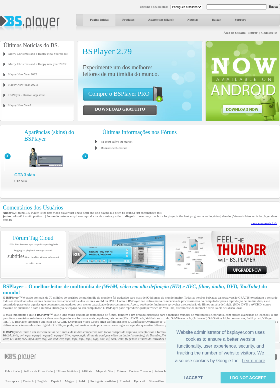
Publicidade (12, 371)
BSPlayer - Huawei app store (26, 95)
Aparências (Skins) (161, 19)
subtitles (16, 256)
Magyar (70, 381)
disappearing (46, 244)
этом (38, 263)
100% (12, 244)
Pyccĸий (139, 381)
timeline (35, 257)
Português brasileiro (103, 381)
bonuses (24, 244)
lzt (24, 250)
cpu (31, 244)
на (27, 263)
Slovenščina (156, 381)
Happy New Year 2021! (23, 84)
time (27, 257)
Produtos (128, 19)
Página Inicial (99, 19)
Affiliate (87, 371)
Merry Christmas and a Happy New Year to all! (38, 53)
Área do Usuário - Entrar (240, 32)
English (42, 381)
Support (240, 19)
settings (40, 250)
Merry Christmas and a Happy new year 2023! (37, 64)
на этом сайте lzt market (116, 141)
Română (125, 381)
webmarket (53, 257)
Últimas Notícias (67, 371)
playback (30, 250)
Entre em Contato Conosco (134, 371)
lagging (18, 250)
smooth (48, 250)
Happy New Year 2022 (22, 74)
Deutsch (28, 381)
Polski (83, 381)
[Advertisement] (235, 154)
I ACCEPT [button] (193, 377)
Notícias (192, 19)
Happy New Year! (19, 105)
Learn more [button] (253, 360)
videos (43, 257)
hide (55, 244)
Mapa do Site (104, 371)
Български (12, 381)
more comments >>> (264, 223)
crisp (36, 244)
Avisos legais (163, 371)
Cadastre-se (269, 32)
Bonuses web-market (114, 148)
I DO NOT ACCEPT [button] (248, 377)
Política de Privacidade (38, 371)
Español (56, 381)
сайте (32, 263)
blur (17, 244)
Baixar (216, 19)
